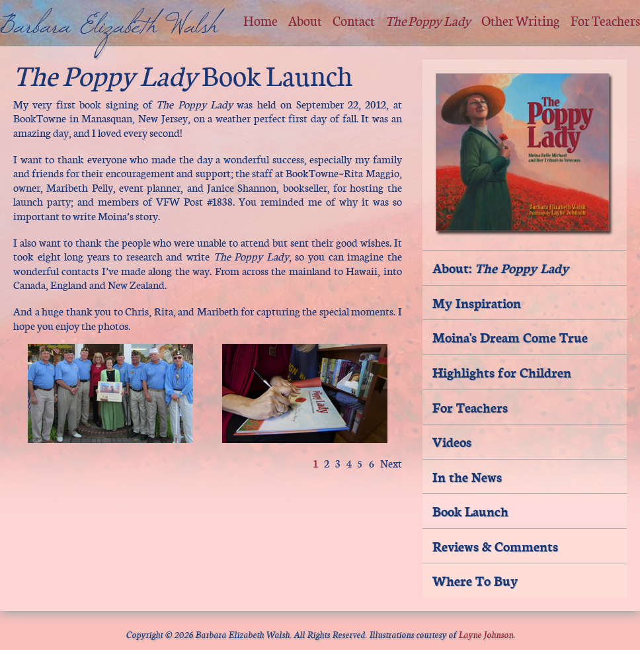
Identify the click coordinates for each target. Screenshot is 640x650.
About (305, 20)
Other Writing (520, 20)
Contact (354, 20)
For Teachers (605, 20)
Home (260, 20)
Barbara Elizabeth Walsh (109, 33)
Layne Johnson (485, 634)
